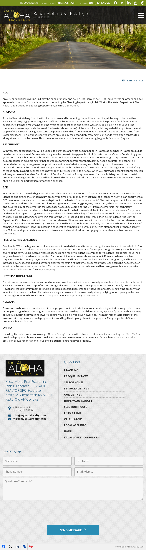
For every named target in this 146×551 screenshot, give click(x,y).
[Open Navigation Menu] (141, 15)
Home (68, 431)
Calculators (73, 419)
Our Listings (73, 394)
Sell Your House (75, 407)
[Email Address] (108, 471)
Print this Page (132, 80)
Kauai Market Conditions (82, 437)
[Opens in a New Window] (115, 3)
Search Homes (73, 382)
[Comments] (73, 489)
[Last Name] (108, 461)
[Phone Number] (37, 471)
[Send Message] (73, 530)
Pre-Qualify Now (76, 376)
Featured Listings (76, 388)
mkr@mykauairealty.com (29, 415)
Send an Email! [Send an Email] (29, 2)
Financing (71, 370)
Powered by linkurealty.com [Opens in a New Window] (129, 547)
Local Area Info (75, 425)
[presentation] (73, 511)
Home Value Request (78, 400)
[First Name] (37, 461)
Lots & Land (72, 413)
